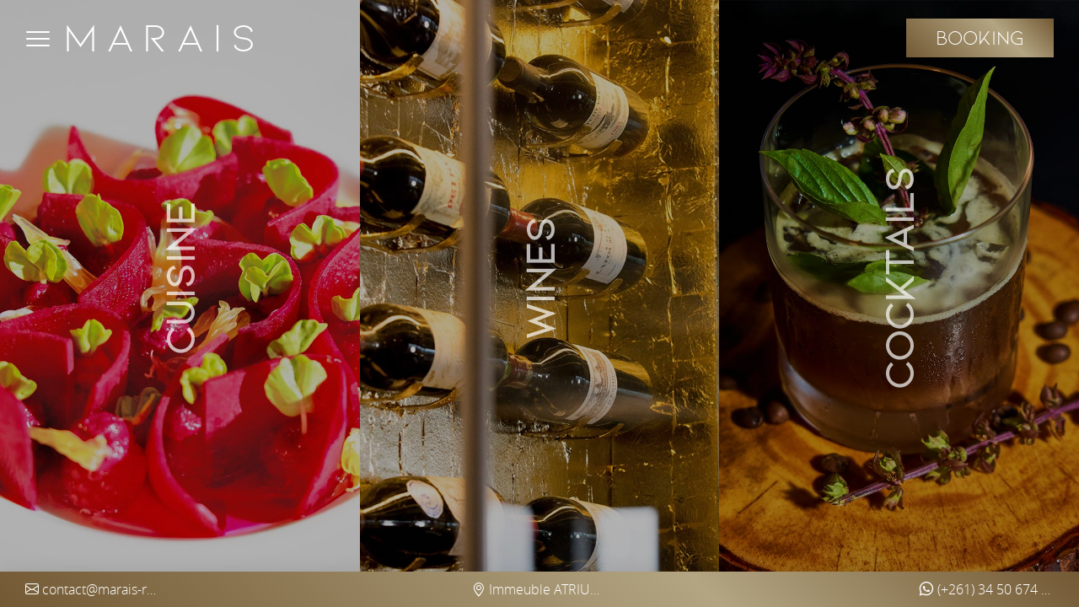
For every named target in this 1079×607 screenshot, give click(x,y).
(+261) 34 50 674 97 (986, 589)
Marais (164, 38)
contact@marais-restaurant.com (92, 589)
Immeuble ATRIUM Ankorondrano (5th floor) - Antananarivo (539, 589)
